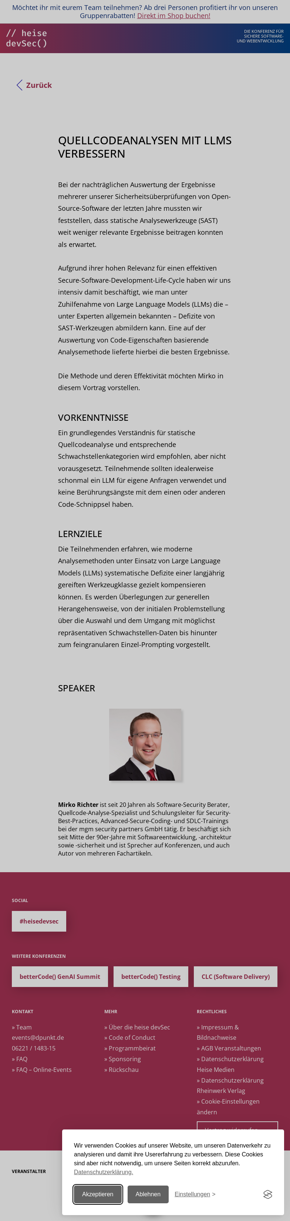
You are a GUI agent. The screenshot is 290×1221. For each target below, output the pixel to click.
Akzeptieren (98, 1194)
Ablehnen (148, 1194)
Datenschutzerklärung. (103, 1172)
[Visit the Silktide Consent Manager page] (267, 1194)
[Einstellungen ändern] (195, 1194)
